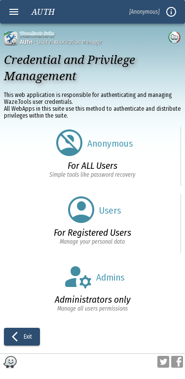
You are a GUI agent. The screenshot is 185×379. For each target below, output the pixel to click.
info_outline (171, 12)
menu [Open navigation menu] (14, 12)
